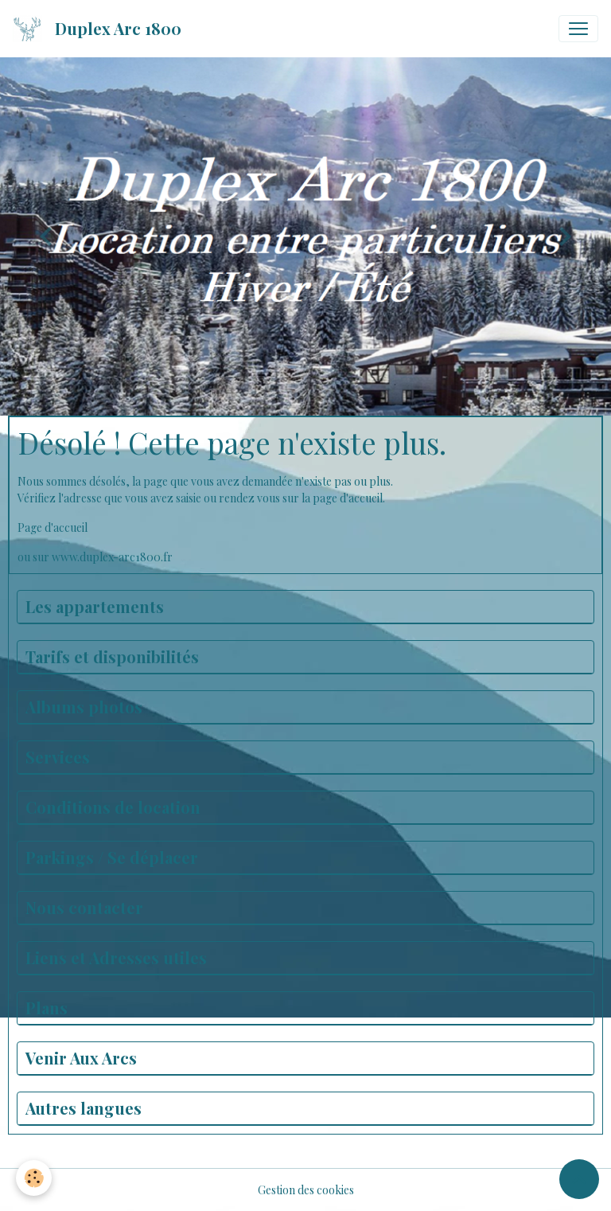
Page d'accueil (53, 527)
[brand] (100, 29)
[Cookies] (34, 1178)
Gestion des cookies (306, 1189)
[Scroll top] (579, 1179)
